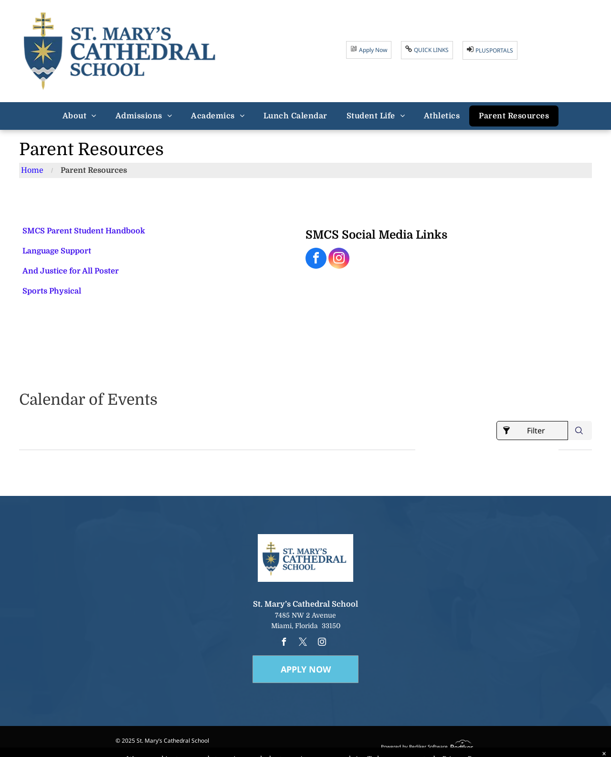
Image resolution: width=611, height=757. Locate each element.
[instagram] (338, 259)
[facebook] (316, 259)
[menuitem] (79, 115)
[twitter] (302, 643)
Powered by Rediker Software (414, 746)
